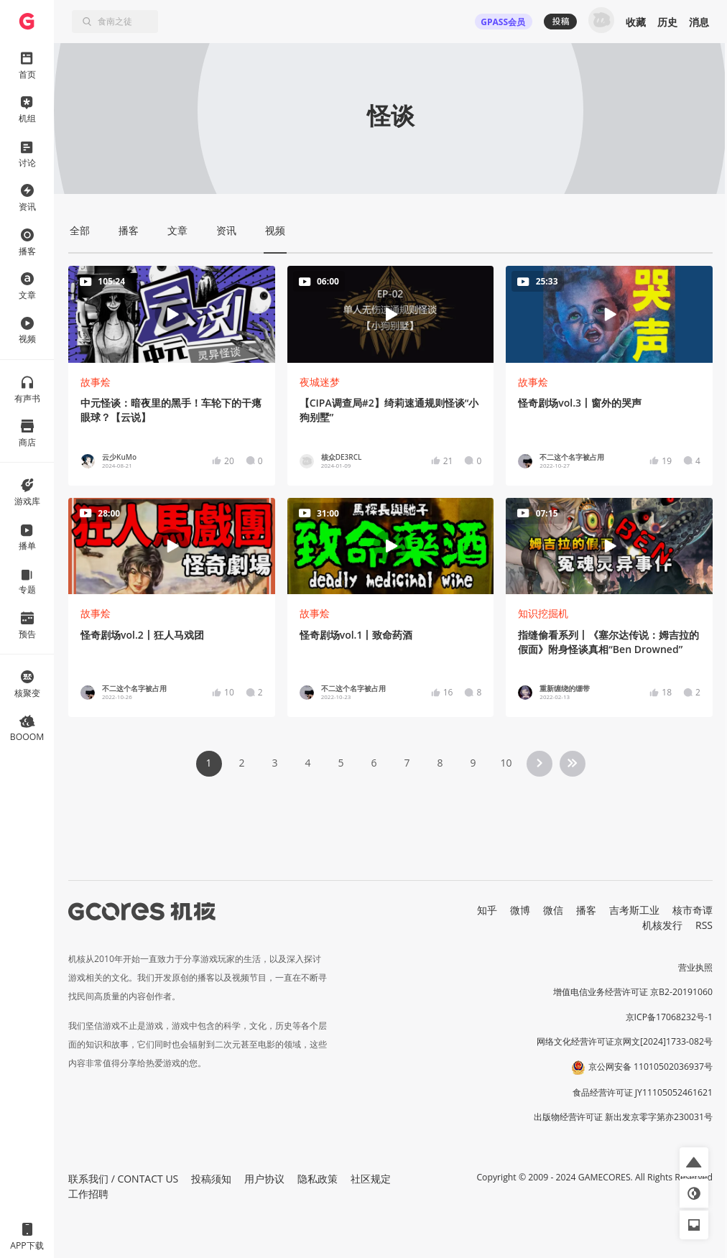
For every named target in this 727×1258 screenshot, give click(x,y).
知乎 (487, 910)
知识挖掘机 (543, 613)
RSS (704, 925)
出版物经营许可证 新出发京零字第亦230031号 (623, 1117)
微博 (520, 910)
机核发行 (662, 925)
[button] (694, 1161)
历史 (667, 22)
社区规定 (371, 1178)
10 (505, 762)
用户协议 (264, 1178)
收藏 (636, 22)
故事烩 (95, 382)
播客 (586, 910)
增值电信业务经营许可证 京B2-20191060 (633, 992)
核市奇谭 (692, 910)
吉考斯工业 (634, 910)
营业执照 (695, 967)
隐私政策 (317, 1178)
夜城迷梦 (320, 382)
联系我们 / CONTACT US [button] (123, 1178)
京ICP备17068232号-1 (669, 1017)
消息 (699, 22)
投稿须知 (211, 1178)
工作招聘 (88, 1194)
